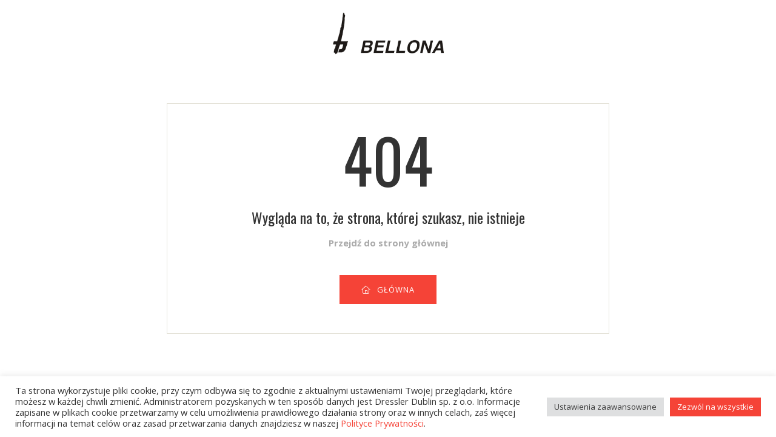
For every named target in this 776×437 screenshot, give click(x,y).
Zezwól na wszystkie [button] (715, 406)
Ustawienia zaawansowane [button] (605, 406)
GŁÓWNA (388, 289)
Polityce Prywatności (382, 423)
